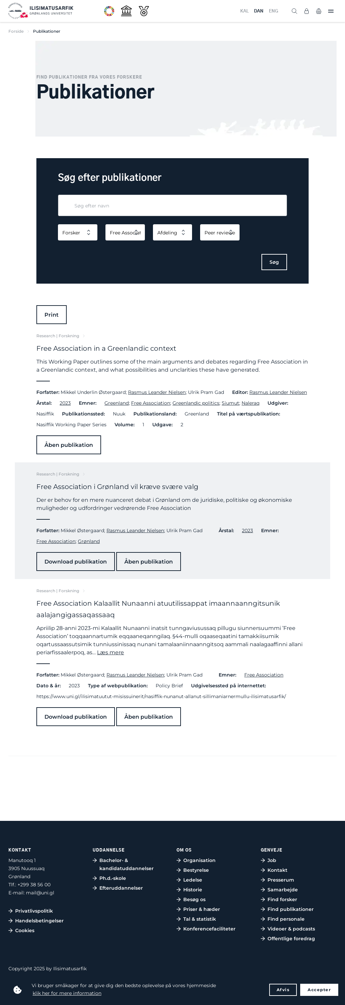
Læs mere (110, 652)
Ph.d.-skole (112, 878)
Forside (16, 31)
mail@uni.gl (40, 893)
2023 (65, 403)
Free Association (150, 403)
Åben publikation (68, 445)
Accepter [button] (319, 989)
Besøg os (194, 899)
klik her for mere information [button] (67, 993)
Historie (192, 890)
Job (272, 860)
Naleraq (250, 403)
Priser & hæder (201, 909)
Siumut (230, 403)
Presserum (281, 880)
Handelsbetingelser (39, 921)
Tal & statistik (199, 919)
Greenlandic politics (195, 403)
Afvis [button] (283, 989)
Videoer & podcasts (291, 929)
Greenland (116, 403)
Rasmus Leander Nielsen (157, 392)
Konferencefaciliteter (209, 929)
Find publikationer (291, 909)
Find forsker (282, 899)
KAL (244, 11)
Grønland (89, 541)
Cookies (24, 930)
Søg (274, 262)
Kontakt (277, 870)
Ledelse (192, 880)
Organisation (199, 860)
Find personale (286, 919)
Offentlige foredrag (291, 939)
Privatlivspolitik (34, 911)
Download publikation (75, 561)
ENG (273, 11)
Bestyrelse (196, 870)
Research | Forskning (57, 335)
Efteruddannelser (121, 888)
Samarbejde (283, 890)
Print (51, 315)
